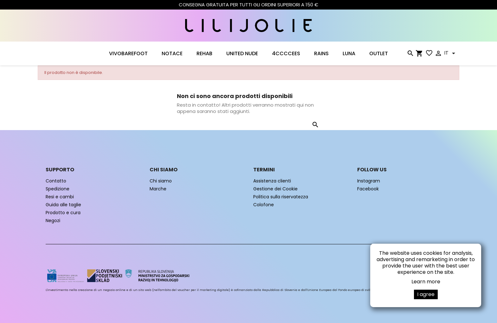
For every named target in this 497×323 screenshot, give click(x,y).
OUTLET (378, 53)
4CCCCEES (286, 53)
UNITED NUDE (242, 53)
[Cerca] (410, 54)
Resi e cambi (60, 197)
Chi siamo (161, 181)
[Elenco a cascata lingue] (450, 53)
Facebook (368, 189)
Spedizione (57, 189)
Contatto (56, 181)
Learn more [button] (425, 281)
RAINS (321, 53)
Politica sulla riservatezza (280, 197)
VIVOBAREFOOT (128, 53)
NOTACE (172, 53)
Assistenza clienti (272, 181)
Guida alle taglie (63, 204)
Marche (158, 189)
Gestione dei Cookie (275, 189)
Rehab (204, 53)
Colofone (263, 204)
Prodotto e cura (63, 212)
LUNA (349, 53)
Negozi (53, 220)
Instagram (368, 181)
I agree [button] (426, 294)
